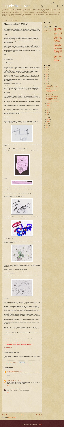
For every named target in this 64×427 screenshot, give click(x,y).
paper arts (59, 53)
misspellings (56, 51)
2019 (47, 74)
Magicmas (48, 88)
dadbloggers (56, 30)
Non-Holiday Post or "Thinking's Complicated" (52, 91)
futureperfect (57, 41)
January (48, 121)
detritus (12, 363)
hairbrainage (57, 42)
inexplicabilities (57, 45)
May (47, 114)
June (48, 112)
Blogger (40, 424)
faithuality (56, 36)
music (61, 51)
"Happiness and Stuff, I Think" (51, 86)
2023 (47, 69)
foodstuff (60, 37)
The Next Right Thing (50, 94)
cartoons (56, 29)
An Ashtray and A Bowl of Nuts (52, 96)
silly (55, 57)
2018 (47, 76)
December (49, 85)
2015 (47, 81)
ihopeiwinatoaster (16, 5)
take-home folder (57, 61)
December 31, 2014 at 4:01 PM (16, 371)
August (48, 108)
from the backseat (21, 363)
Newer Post (5, 415)
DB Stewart (9, 388)
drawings (15, 363)
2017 (47, 78)
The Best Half (48, 92)
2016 (47, 79)
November (49, 103)
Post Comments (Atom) (11, 417)
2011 (47, 127)
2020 (47, 72)
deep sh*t (8, 363)
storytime (31, 363)
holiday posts (27, 363)
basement (60, 28)
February (48, 119)
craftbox (60, 29)
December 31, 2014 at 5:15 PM (14, 380)
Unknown (8, 371)
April (47, 115)
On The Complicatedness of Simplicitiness (51, 99)
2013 (47, 123)
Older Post (39, 415)
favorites (56, 37)
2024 (47, 67)
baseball (56, 28)
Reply (8, 376)
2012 (47, 125)
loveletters (60, 50)
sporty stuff (58, 59)
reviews (60, 56)
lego (58, 48)
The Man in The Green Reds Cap (52, 101)
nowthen (55, 52)
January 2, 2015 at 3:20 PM (17, 388)
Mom (8, 380)
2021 (47, 71)
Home (22, 415)
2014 (47, 83)
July (47, 110)
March (48, 117)
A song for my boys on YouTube (47, 31)
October (48, 105)
